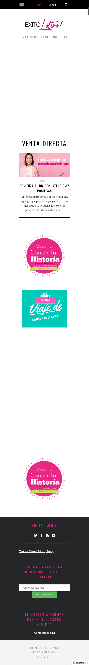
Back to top (44, 657)
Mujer (44, 180)
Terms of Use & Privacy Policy (36, 551)
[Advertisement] (44, 88)
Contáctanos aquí (44, 632)
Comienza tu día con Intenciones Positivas (45, 188)
